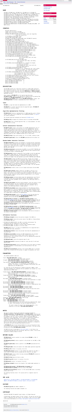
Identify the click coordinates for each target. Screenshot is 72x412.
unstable (45, 21)
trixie (45, 18)
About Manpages (10, 2)
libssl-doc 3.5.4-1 (24, 404)
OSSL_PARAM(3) (24, 194)
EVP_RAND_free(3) (30, 117)
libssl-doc (8, 3)
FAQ (15, 2)
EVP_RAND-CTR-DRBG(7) (15, 379)
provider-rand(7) (22, 380)
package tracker (47, 8)
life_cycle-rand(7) (24, 329)
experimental (46, 23)
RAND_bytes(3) (7, 379)
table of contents (48, 13)
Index (4, 2)
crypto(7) (37, 114)
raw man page (47, 10)
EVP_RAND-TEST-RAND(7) (13, 380)
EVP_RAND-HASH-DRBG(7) (25, 379)
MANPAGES (5, 0)
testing (5, 3)
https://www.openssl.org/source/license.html (29, 398)
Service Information (21, 2)
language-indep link (48, 6)
